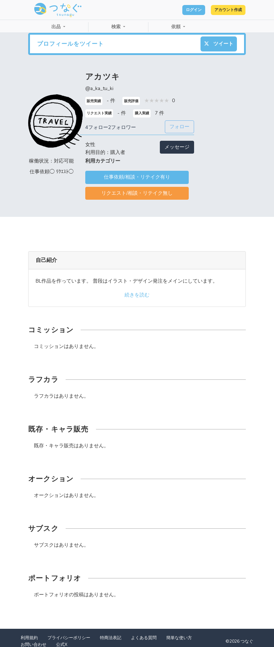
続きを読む (137, 295)
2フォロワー (122, 127)
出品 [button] (56, 27)
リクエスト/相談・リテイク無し (137, 193)
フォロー (179, 126)
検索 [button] (116, 27)
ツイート (218, 43)
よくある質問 (144, 638)
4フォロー (96, 127)
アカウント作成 (220, 10)
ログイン (172, 10)
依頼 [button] (176, 27)
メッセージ (176, 147)
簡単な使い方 (179, 638)
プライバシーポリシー (68, 638)
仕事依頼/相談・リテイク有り (137, 177)
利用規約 (29, 638)
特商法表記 (110, 638)
